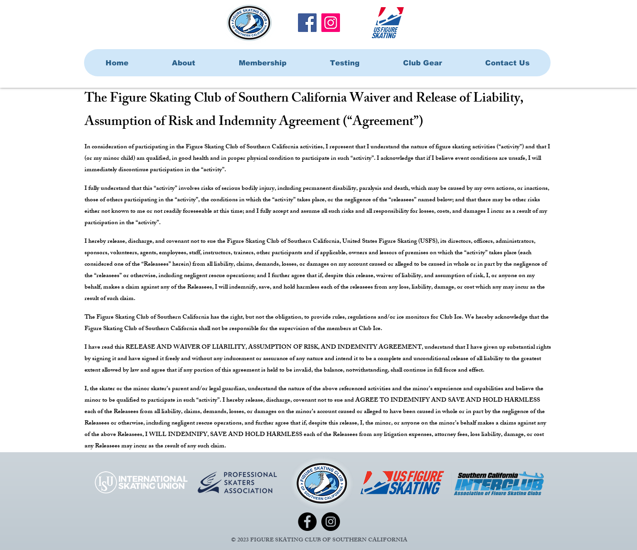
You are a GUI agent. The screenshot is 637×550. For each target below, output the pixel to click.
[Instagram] (330, 22)
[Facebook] (307, 22)
